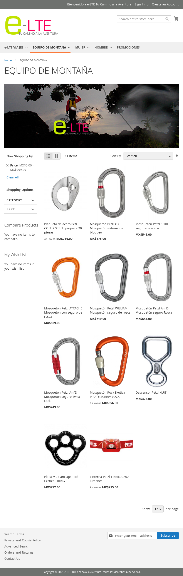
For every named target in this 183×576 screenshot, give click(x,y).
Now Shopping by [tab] (20, 156)
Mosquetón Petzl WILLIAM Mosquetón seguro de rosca (110, 310)
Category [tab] (14, 200)
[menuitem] (15, 47)
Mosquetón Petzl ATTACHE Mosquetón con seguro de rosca (63, 312)
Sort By (116, 156)
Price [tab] (11, 209)
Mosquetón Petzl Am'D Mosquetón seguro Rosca (154, 310)
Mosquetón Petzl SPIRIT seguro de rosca (153, 226)
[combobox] (144, 18)
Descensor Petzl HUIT (151, 392)
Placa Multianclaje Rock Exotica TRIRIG (61, 479)
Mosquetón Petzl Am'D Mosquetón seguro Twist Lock (62, 396)
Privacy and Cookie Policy (22, 540)
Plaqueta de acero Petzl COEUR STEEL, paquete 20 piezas (63, 228)
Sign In (140, 4)
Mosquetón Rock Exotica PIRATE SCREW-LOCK (107, 394)
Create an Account (165, 4)
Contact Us (12, 558)
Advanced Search (17, 546)
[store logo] (31, 25)
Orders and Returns (19, 552)
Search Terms (14, 534)
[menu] (91, 47)
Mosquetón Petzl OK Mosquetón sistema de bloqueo (106, 228)
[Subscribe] (168, 535)
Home (8, 60)
